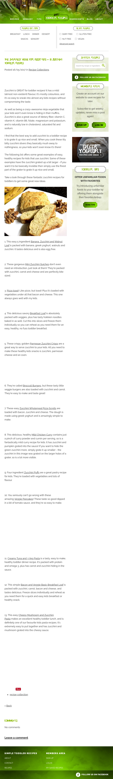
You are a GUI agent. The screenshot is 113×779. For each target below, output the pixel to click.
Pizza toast (12, 290)
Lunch (26, 34)
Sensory (29, 19)
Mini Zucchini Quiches (37, 264)
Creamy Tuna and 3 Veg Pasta (24, 558)
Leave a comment (16, 737)
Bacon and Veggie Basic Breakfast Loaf (42, 584)
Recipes (17, 19)
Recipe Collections (39, 69)
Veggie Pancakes (23, 498)
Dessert (46, 34)
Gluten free (84, 34)
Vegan (79, 39)
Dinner (35, 34)
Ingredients (76, 19)
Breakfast (15, 34)
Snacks (24, 39)
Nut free (65, 39)
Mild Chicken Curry (42, 434)
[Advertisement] (52, 79)
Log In (49, 763)
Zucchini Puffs (31, 472)
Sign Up (49, 758)
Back (9, 705)
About (96, 19)
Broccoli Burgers (32, 385)
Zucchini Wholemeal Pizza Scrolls (38, 408)
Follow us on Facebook (92, 774)
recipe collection (19, 694)
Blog (88, 19)
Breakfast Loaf (38, 313)
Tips (40, 19)
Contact (8, 763)
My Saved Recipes (54, 768)
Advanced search (67, 44)
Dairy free (66, 34)
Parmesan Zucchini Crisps (44, 343)
